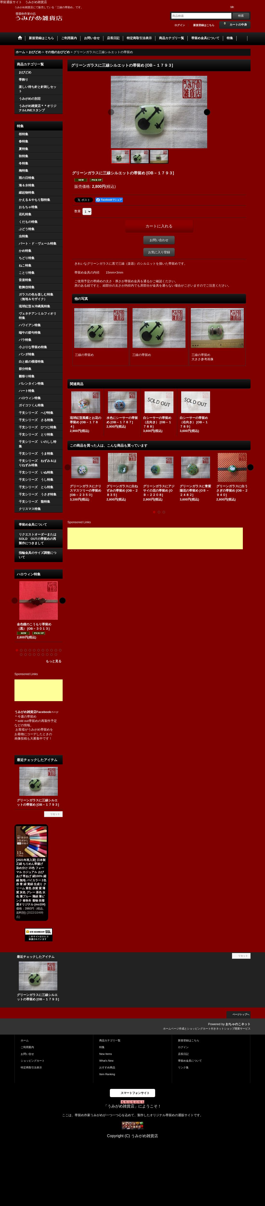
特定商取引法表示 (31, 1067)
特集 (102, 1047)
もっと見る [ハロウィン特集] (53, 661)
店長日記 (183, 1053)
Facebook (47, 712)
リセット (55, 814)
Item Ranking (107, 1074)
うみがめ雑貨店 (25, 712)
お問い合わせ (159, 240)
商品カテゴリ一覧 (109, 1040)
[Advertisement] (38, 690)
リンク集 (183, 1067)
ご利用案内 (27, 1047)
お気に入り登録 (159, 252)
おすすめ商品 (107, 1067)
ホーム (25, 1040)
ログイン (179, 25)
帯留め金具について (33, 524)
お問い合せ (27, 1053)
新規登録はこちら (203, 25)
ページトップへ (240, 1014)
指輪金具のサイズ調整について (37, 555)
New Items (105, 1053)
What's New (106, 1060)
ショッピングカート (33, 1060)
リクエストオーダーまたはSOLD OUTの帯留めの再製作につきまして (37, 539)
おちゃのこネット (238, 1024)
